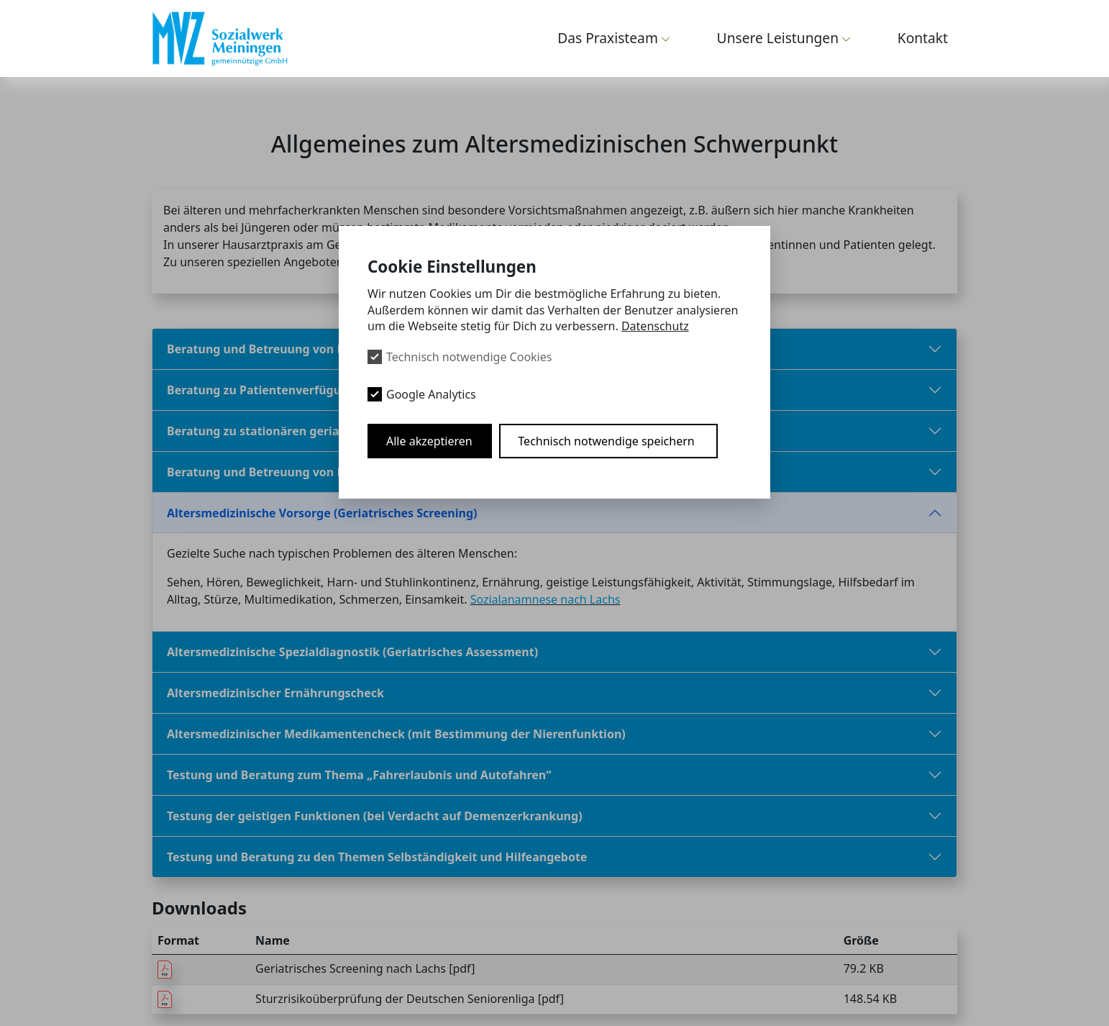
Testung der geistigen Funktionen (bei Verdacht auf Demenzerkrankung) (375, 815)
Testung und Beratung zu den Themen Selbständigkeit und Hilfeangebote (377, 856)
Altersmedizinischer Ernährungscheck (275, 692)
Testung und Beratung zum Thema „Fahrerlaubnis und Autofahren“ (359, 774)
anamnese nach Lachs (561, 599)
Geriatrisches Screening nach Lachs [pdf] (365, 968)
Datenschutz (655, 326)
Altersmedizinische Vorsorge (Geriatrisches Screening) (322, 512)
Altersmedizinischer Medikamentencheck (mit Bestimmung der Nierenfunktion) (396, 733)
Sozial (485, 599)
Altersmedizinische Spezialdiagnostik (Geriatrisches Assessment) (352, 651)
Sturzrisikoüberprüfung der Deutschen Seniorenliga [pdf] (409, 998)
